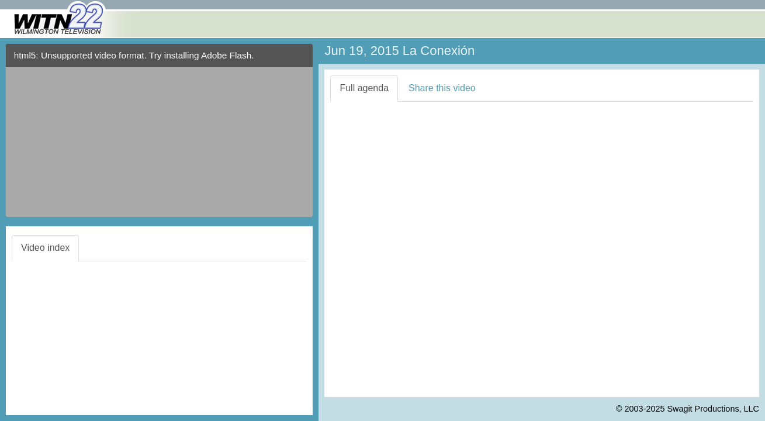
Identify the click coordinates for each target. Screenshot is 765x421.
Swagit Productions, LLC (713, 408)
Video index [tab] (45, 248)
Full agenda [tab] (364, 88)
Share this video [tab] (442, 88)
